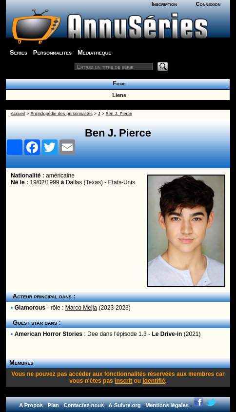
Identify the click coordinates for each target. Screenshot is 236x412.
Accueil (18, 113)
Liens (117, 95)
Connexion (208, 4)
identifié (153, 380)
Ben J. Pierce (119, 113)
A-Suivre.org (124, 405)
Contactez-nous (84, 405)
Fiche (118, 83)
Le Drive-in (167, 334)
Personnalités (52, 52)
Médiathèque (94, 52)
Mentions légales (167, 405)
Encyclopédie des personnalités (61, 113)
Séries (18, 52)
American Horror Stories (48, 334)
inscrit (123, 380)
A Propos (31, 405)
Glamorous (30, 307)
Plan (53, 405)
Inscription (164, 4)
